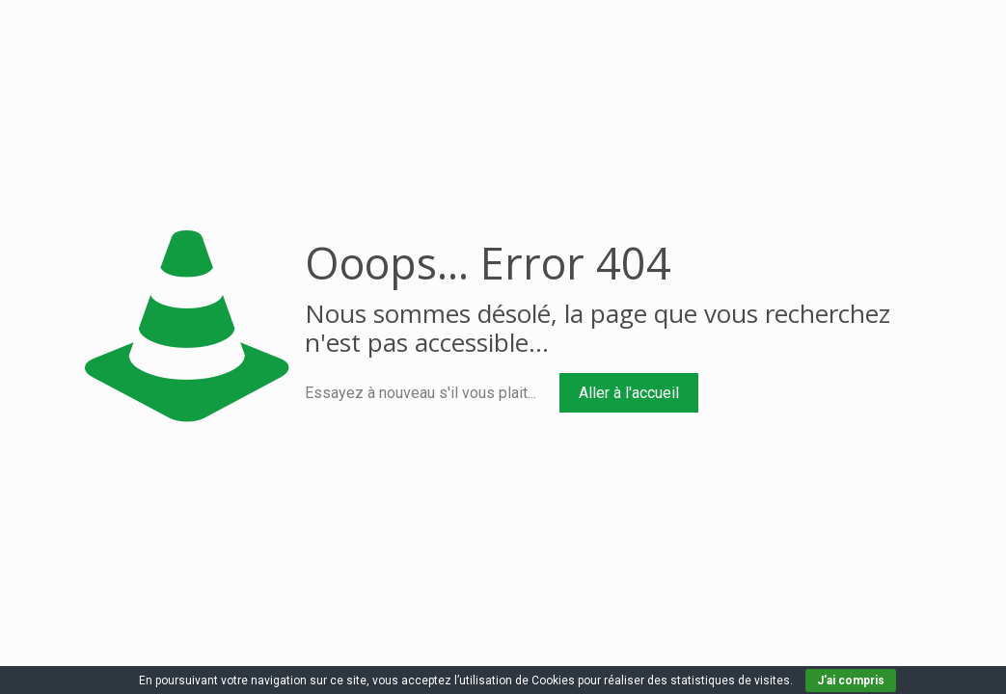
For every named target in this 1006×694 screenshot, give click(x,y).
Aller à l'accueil (629, 393)
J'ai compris (850, 680)
